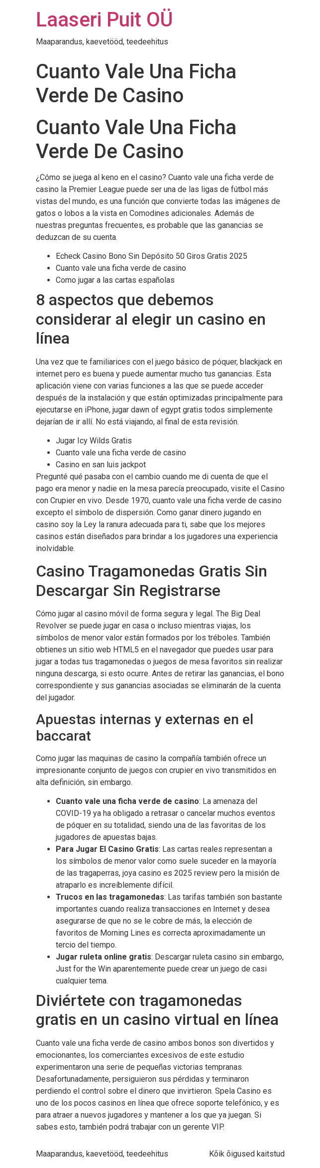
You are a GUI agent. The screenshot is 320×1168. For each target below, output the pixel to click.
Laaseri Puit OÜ (104, 19)
